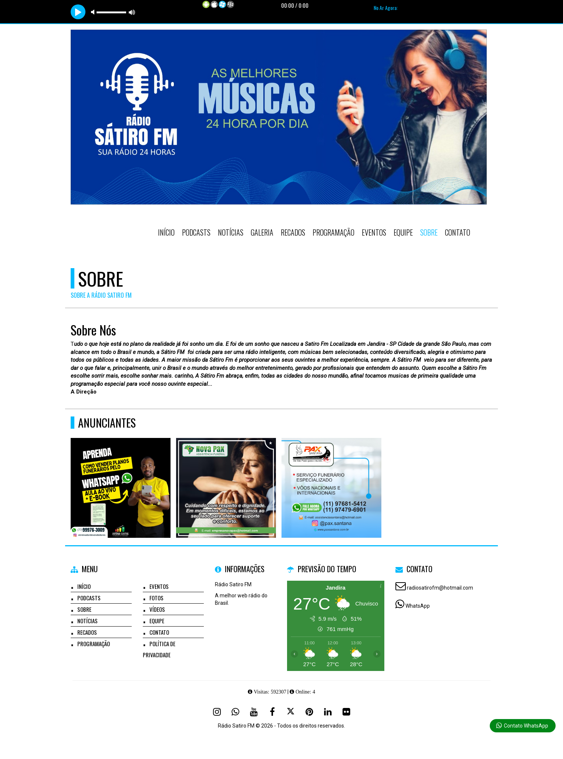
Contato (457, 232)
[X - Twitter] (291, 711)
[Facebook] (272, 711)
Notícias (230, 232)
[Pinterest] (309, 711)
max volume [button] (132, 12)
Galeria (262, 232)
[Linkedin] (328, 711)
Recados (293, 232)
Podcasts (196, 232)
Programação (333, 232)
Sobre (429, 232)
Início (166, 232)
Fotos (156, 598)
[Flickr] (346, 711)
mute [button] (94, 12)
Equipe (403, 232)
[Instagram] (217, 711)
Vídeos (157, 609)
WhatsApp (417, 606)
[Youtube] (254, 711)
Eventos (374, 232)
